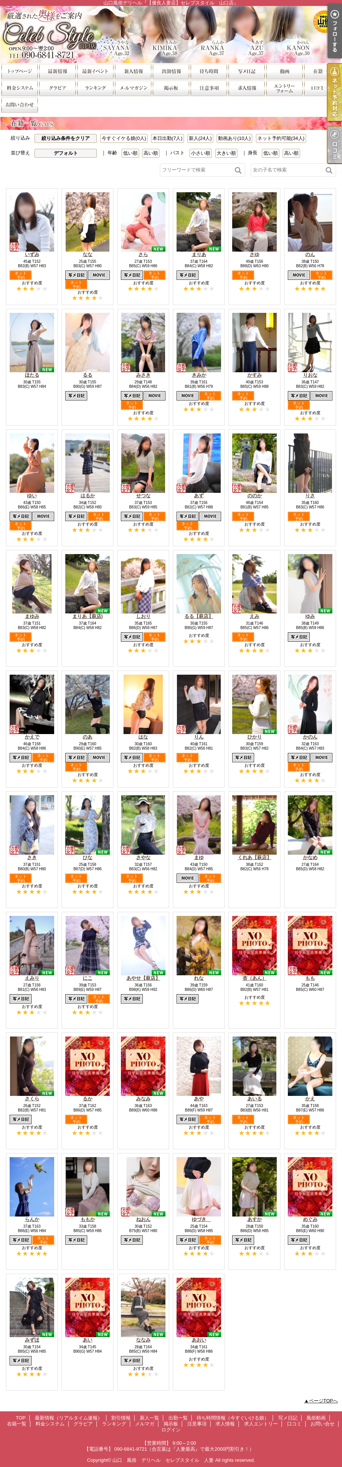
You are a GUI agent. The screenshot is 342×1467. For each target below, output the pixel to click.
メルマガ (132, 88)
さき (32, 857)
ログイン (171, 1429)
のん (310, 254)
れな (199, 978)
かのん (310, 737)
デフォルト (66, 153)
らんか (32, 1219)
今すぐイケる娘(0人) (124, 138)
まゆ (199, 857)
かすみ (254, 375)
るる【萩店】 (198, 616)
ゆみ (310, 616)
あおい (199, 1340)
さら (143, 254)
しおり (143, 616)
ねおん (143, 1219)
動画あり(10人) (234, 138)
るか (87, 1098)
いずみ (32, 254)
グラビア (57, 88)
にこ (87, 978)
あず (199, 495)
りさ (310, 495)
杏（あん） (255, 978)
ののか (254, 495)
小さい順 (200, 153)
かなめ (310, 857)
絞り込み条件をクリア (66, 138)
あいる (254, 1098)
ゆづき (201, 1219)
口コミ (322, 88)
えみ (254, 616)
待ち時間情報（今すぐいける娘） (208, 71)
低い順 (130, 153)
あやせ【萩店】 (143, 978)
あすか (254, 1219)
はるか (87, 495)
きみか (199, 375)
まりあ (199, 254)
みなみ (143, 1098)
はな (143, 737)
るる (87, 375)
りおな (310, 375)
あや (199, 1098)
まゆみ (32, 616)
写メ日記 (246, 71)
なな (87, 254)
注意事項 (208, 88)
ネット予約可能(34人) (281, 138)
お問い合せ (19, 104)
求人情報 (246, 88)
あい (87, 1340)
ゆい (32, 495)
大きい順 (226, 153)
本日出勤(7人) (167, 138)
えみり (32, 978)
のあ (87, 737)
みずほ (32, 1340)
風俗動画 (284, 71)
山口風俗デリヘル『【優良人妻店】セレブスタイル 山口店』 (171, 34)
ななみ (143, 1340)
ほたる (32, 375)
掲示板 (170, 88)
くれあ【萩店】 (255, 857)
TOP (19, 71)
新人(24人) (200, 138)
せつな (143, 495)
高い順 (151, 153)
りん (199, 737)
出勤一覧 (170, 71)
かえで (32, 737)
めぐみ (310, 1219)
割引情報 (95, 71)
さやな (143, 857)
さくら (32, 1098)
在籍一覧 (322, 71)
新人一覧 (132, 71)
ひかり (254, 737)
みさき (143, 375)
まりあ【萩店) (87, 616)
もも (310, 978)
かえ (310, 1098)
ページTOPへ (323, 1401)
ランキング (95, 88)
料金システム (19, 88)
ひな (87, 857)
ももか (87, 1219)
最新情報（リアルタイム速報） (57, 71)
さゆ (254, 254)
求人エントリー (284, 88)
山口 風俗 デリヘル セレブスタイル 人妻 (163, 1460)
